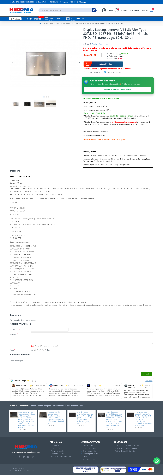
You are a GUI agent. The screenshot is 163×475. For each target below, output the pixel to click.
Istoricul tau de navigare (41, 406)
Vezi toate (148, 381)
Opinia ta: (13, 334)
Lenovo (120, 58)
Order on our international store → (118, 89)
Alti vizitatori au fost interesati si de (68, 406)
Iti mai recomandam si (19, 406)
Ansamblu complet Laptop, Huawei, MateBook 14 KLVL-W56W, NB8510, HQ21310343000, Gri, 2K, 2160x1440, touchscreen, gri (56, 418)
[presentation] (46, 363)
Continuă (146, 374)
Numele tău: (14, 329)
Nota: (12, 350)
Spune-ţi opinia (104, 44)
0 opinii (94, 44)
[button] (12, 63)
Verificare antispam (16, 361)
